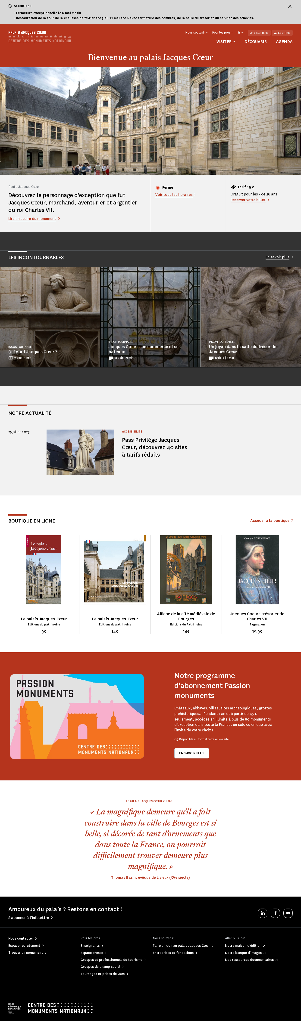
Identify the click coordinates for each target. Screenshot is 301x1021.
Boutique (282, 33)
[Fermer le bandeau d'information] (290, 6)
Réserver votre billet (249, 199)
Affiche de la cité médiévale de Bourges (186, 616)
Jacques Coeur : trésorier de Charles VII (257, 616)
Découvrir (256, 41)
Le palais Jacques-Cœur (44, 619)
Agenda (284, 41)
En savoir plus (191, 753)
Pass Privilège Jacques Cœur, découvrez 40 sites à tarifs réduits (156, 447)
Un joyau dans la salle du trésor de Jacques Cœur (242, 349)
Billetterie (259, 33)
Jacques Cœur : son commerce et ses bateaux (145, 349)
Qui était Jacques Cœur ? (32, 352)
